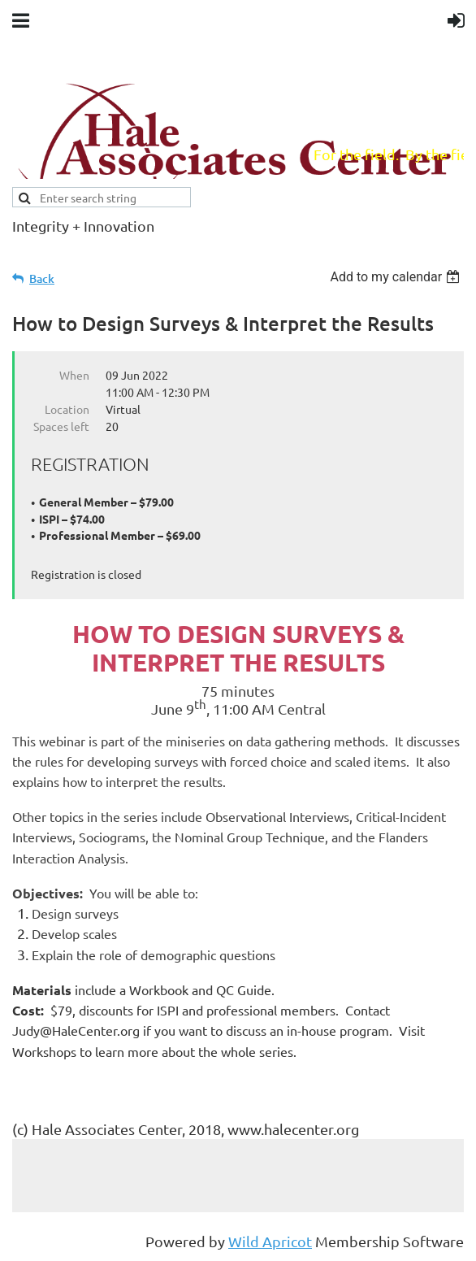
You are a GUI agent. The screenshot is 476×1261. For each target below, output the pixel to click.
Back (41, 278)
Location (67, 409)
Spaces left (61, 426)
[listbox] (397, 277)
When (74, 374)
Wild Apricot (270, 1241)
